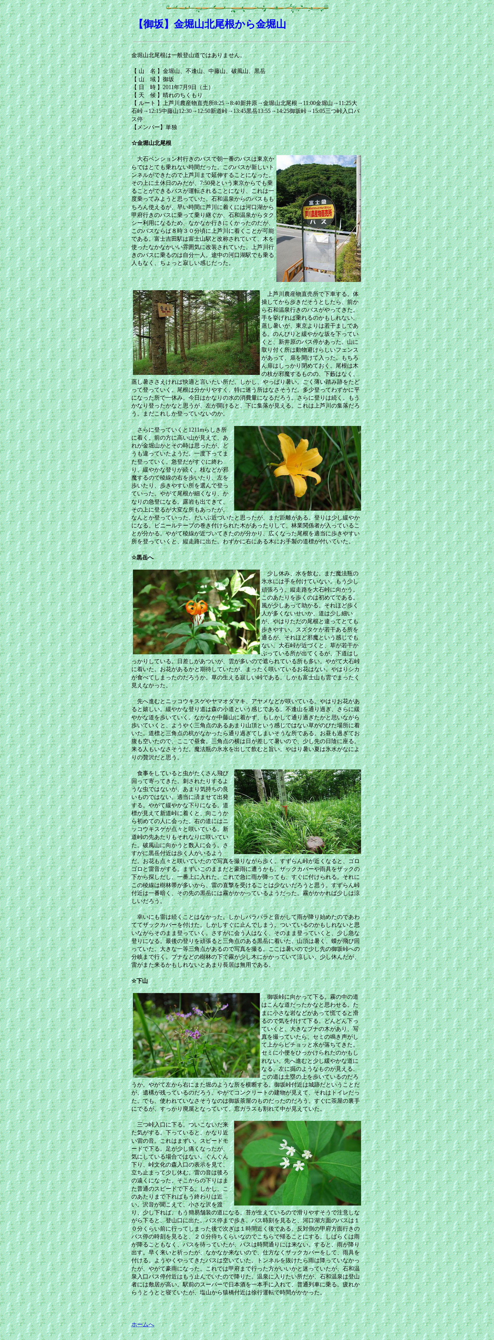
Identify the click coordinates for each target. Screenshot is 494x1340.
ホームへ (142, 1324)
